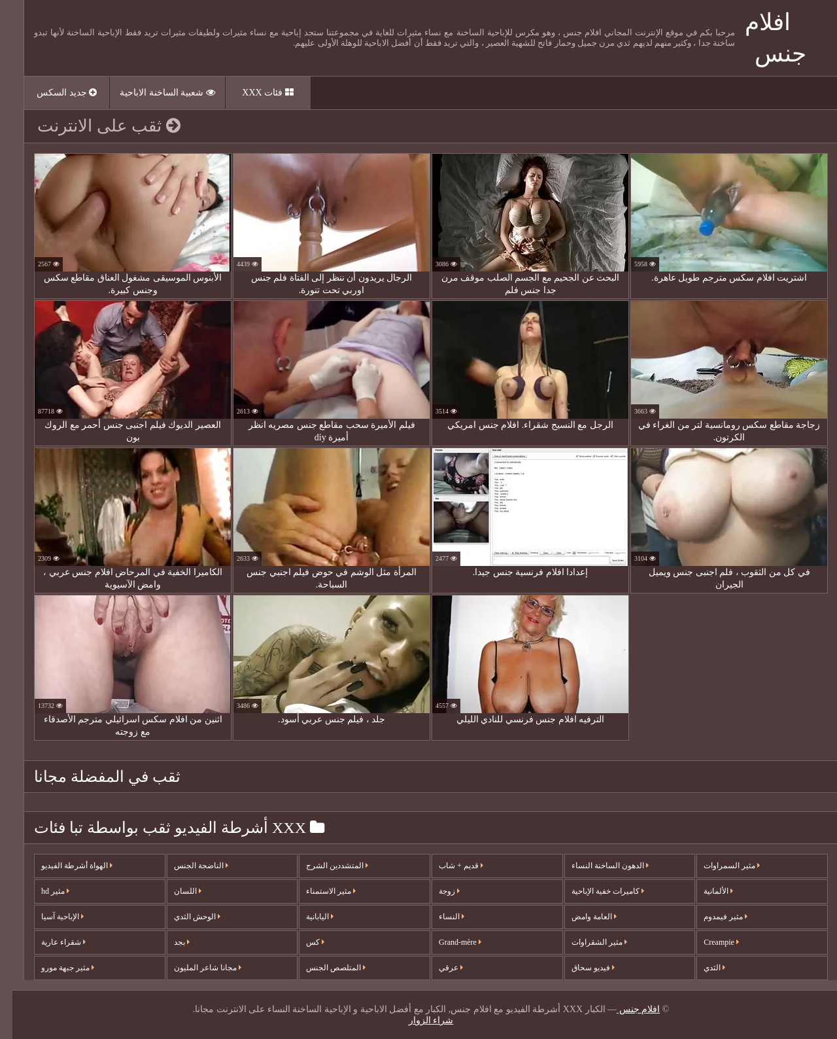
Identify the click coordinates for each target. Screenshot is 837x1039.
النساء (439, 916)
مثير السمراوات (719, 865)
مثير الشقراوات (587, 942)
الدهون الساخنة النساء (597, 865)
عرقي (438, 967)
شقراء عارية (51, 942)
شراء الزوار (418, 1020)
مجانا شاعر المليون (195, 967)
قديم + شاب (448, 865)
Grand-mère (447, 942)
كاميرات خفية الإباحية (595, 891)
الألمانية (706, 891)
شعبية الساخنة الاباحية (155, 92)
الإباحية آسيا (50, 916)
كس (303, 942)
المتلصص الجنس (323, 967)
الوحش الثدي (185, 916)
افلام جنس (625, 1009)
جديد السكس (54, 92)
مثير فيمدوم (713, 916)
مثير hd (43, 891)
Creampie (708, 942)
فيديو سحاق (580, 967)
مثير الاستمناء (318, 891)
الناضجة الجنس (189, 865)
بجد (169, 942)
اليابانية (307, 916)
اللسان (175, 891)
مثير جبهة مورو (55, 967)
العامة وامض (581, 916)
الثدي (702, 967)
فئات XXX (255, 92)
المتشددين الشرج (325, 865)
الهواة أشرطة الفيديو (64, 865)
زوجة (436, 891)
